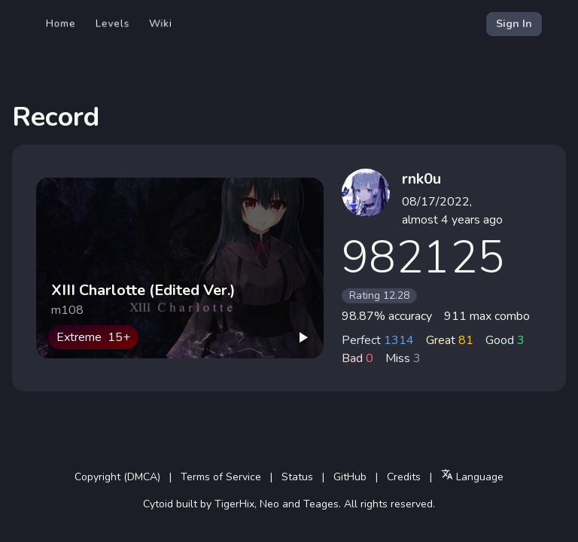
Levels (112, 24)
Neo (269, 504)
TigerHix (234, 504)
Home (61, 24)
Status (297, 477)
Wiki (160, 24)
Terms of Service (221, 477)
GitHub (350, 477)
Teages (321, 504)
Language (472, 476)
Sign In (514, 24)
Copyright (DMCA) (117, 477)
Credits (404, 477)
